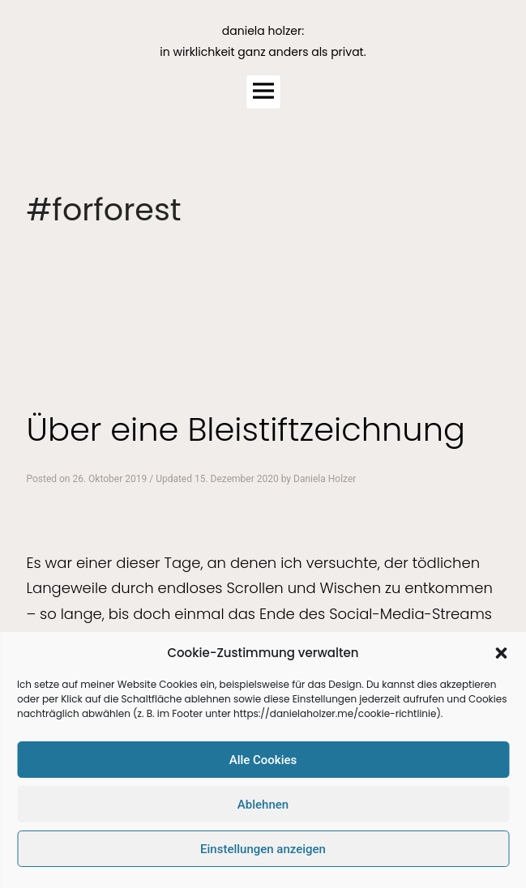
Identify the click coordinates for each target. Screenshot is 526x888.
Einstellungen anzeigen (263, 849)
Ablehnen (263, 804)
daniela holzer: (263, 31)
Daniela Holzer (324, 479)
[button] (501, 653)
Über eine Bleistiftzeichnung (245, 429)
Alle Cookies (263, 760)
